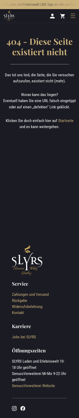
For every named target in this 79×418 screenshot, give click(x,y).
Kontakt (18, 312)
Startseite (66, 120)
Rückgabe (19, 300)
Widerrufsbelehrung (27, 306)
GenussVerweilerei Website (33, 385)
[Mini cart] (63, 16)
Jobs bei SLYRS (24, 337)
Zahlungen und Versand (30, 294)
